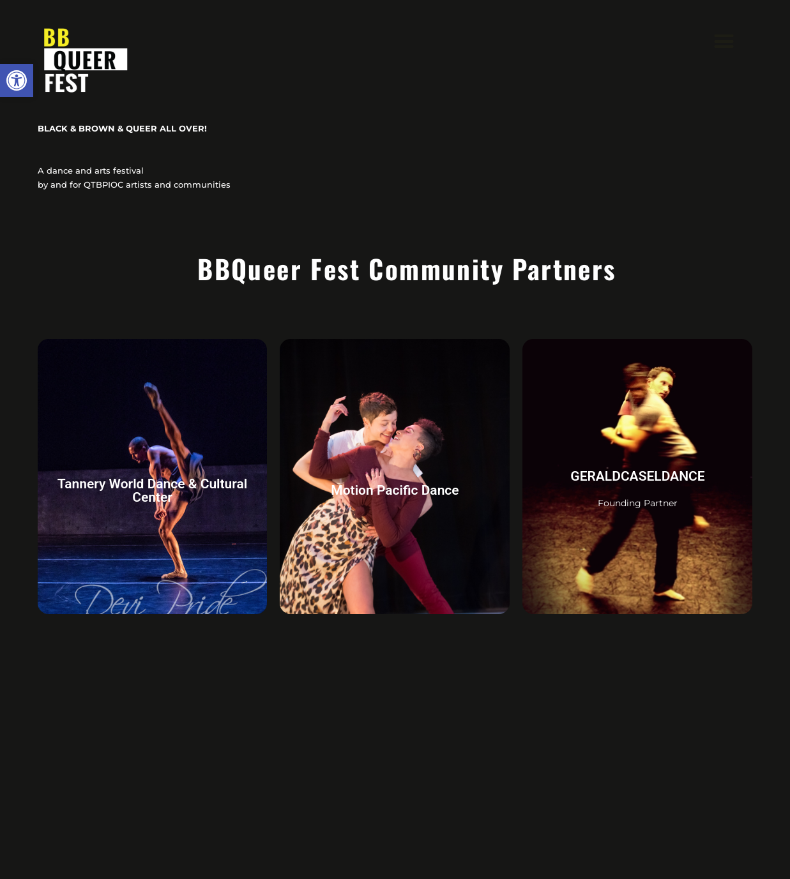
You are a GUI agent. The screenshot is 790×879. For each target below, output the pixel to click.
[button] (16, 80)
